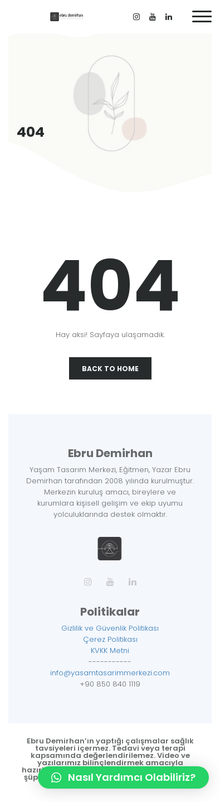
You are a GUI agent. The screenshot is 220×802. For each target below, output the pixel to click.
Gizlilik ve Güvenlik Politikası (110, 628)
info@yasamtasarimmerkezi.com (110, 672)
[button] (123, 777)
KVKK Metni (110, 650)
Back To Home (110, 368)
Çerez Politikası (110, 639)
